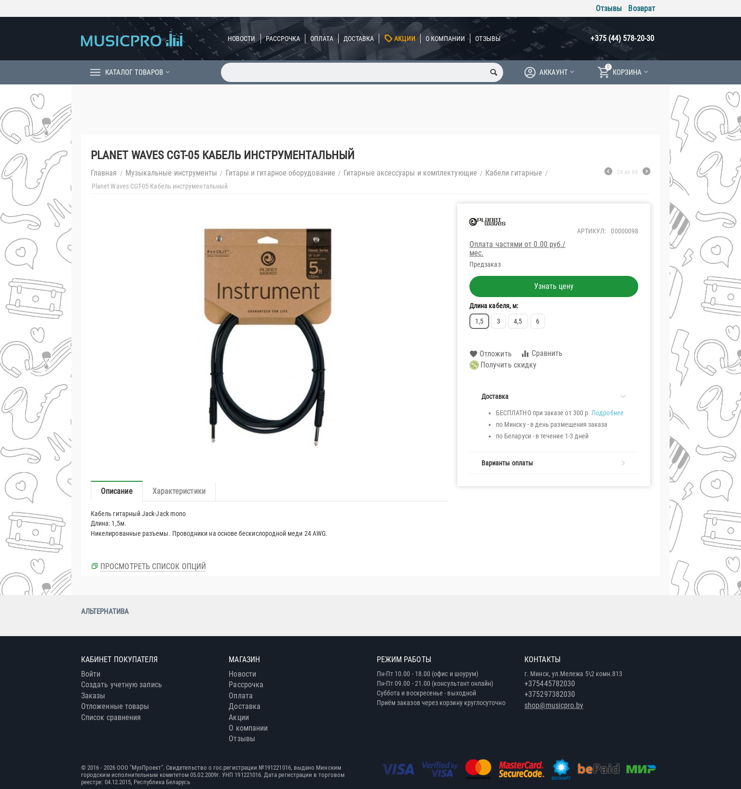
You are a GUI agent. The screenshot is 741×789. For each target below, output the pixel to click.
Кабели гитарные (513, 172)
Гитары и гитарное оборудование (280, 172)
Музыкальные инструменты (171, 172)
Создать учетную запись (121, 684)
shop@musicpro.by (553, 705)
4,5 (518, 321)
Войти (90, 674)
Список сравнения (111, 717)
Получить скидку (502, 365)
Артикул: (591, 231)
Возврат (641, 8)
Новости (242, 38)
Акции (404, 38)
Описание (117, 491)
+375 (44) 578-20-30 (622, 38)
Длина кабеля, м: (493, 306)
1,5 (479, 321)
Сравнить (542, 353)
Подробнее (607, 413)
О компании (445, 38)
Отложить (490, 354)
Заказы (93, 695)
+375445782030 (549, 683)
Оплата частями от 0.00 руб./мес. (517, 249)
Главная (104, 172)
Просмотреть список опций (153, 566)
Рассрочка (283, 38)
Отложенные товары (115, 706)
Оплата (321, 38)
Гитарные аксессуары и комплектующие (410, 172)
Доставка (358, 38)
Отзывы (609, 8)
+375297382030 (549, 694)
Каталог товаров (134, 72)
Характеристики (179, 491)
